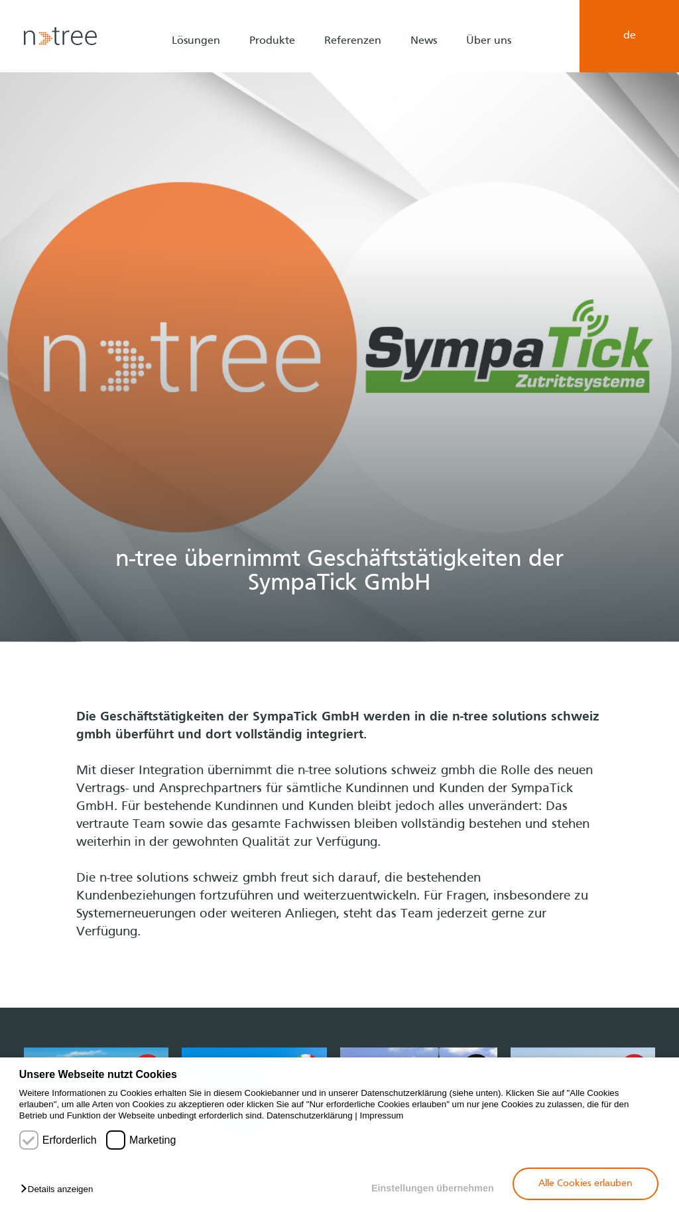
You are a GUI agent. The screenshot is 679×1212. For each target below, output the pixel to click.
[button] (60, 1190)
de (629, 36)
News (423, 41)
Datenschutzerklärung (310, 1115)
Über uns (488, 41)
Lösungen (196, 41)
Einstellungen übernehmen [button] (432, 1188)
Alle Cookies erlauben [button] (585, 1183)
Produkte (272, 41)
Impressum (382, 1115)
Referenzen (352, 41)
